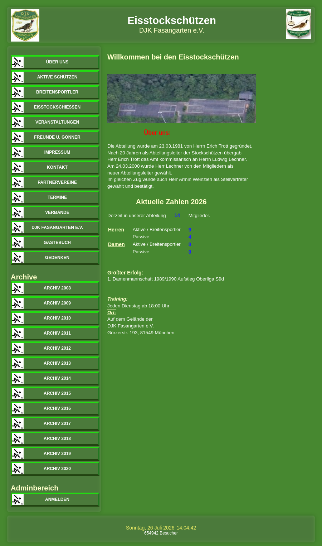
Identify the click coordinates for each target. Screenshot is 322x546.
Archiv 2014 (57, 378)
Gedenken (57, 257)
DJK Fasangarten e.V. (57, 227)
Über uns (57, 61)
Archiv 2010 (57, 318)
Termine (57, 197)
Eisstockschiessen (57, 107)
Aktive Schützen (57, 77)
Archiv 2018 (57, 438)
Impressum (57, 152)
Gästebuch (57, 242)
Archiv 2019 (57, 453)
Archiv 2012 (57, 348)
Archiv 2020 (57, 468)
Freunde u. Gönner (57, 137)
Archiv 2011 (57, 333)
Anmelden (57, 499)
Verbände (57, 212)
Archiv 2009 (57, 303)
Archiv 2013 (57, 363)
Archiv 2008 (57, 288)
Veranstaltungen (57, 122)
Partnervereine (57, 182)
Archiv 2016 (57, 408)
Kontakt (57, 167)
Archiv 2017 (57, 423)
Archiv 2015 (57, 393)
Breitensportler (57, 92)
